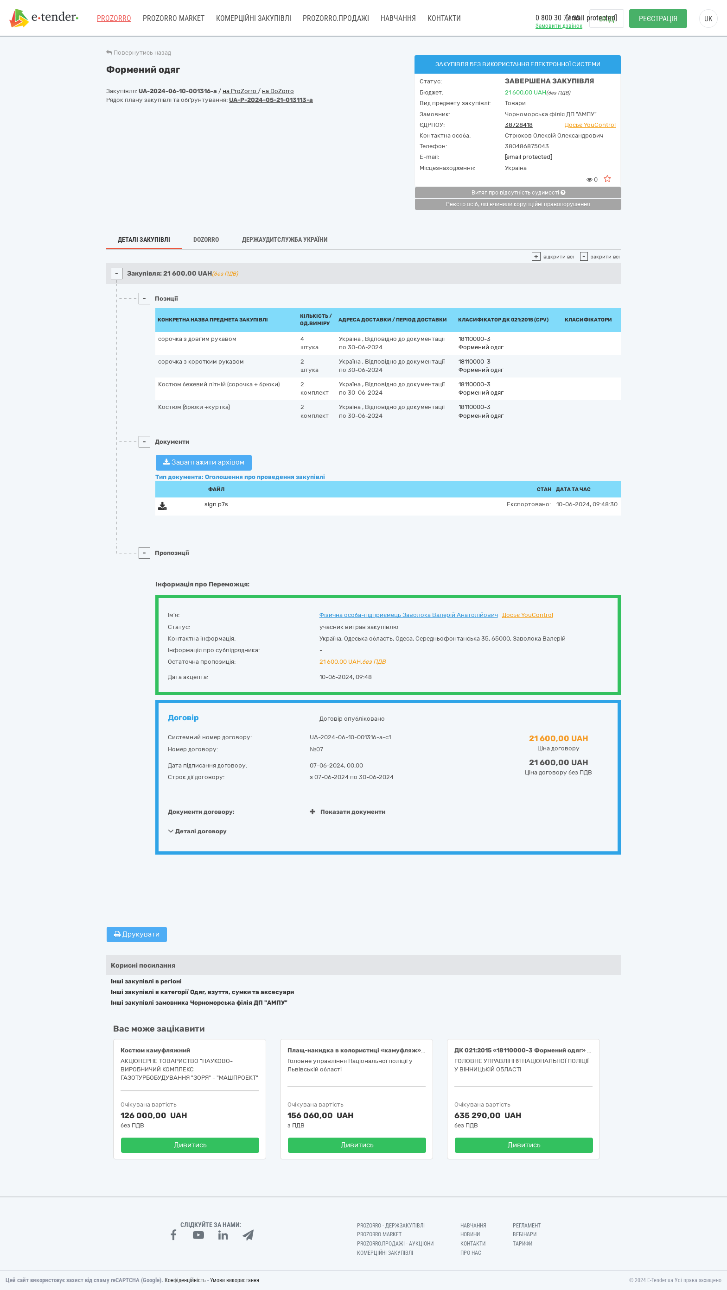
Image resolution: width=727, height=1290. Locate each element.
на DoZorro (278, 91)
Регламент (527, 1225)
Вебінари (524, 1234)
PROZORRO (114, 18)
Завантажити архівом (203, 462)
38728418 (519, 124)
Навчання (398, 18)
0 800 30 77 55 (558, 17)
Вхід (606, 18)
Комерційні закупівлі (253, 18)
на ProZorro (240, 91)
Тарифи (522, 1243)
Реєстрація (658, 18)
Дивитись (190, 1145)
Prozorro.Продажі (336, 18)
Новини (470, 1234)
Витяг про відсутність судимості (518, 192)
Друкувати (136, 934)
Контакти (444, 18)
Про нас (470, 1253)
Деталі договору (197, 831)
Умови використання (234, 1280)
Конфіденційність (185, 1280)
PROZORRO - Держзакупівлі (391, 1225)
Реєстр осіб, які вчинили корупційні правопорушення (518, 204)
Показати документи (347, 811)
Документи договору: (201, 811)
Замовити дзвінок (559, 25)
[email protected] (528, 156)
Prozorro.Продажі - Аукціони (395, 1243)
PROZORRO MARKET (173, 18)
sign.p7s (216, 504)
